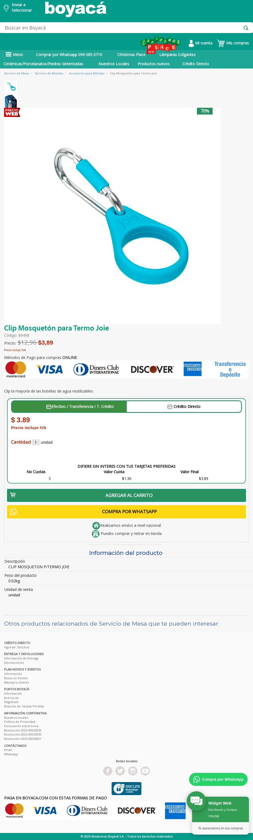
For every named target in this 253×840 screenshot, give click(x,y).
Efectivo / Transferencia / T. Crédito (80, 406)
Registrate (11, 702)
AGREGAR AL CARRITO (81, 495)
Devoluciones (14, 663)
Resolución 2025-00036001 (22, 739)
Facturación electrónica (21, 726)
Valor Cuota (114, 471)
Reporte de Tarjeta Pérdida (24, 706)
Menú (14, 54)
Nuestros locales (16, 717)
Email (8, 750)
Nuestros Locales (113, 63)
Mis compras (233, 42)
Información (13, 674)
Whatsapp (11, 754)
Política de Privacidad (19, 722)
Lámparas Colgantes (177, 54)
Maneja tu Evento (16, 682)
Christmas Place (136, 53)
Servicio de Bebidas (49, 73)
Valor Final (189, 471)
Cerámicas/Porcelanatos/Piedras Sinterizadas (43, 63)
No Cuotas (36, 471)
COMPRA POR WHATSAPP (83, 511)
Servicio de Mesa (16, 73)
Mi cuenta (200, 42)
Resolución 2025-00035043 (22, 734)
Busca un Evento (16, 678)
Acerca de (11, 698)
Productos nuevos (154, 63)
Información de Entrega (21, 658)
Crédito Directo (195, 63)
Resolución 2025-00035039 (22, 730)
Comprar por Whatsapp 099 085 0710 (69, 54)
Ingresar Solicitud (16, 647)
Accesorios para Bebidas (86, 73)
